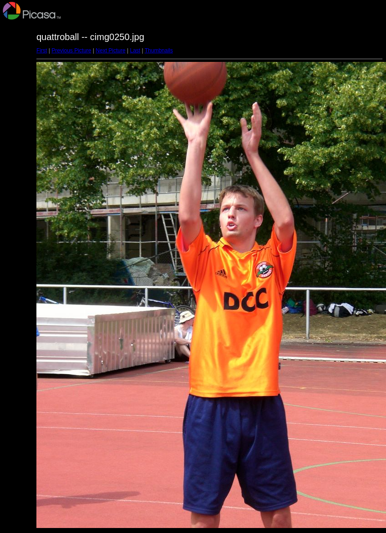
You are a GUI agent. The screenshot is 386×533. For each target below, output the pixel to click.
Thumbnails (159, 50)
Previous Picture (71, 50)
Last (135, 50)
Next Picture (110, 50)
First (41, 50)
